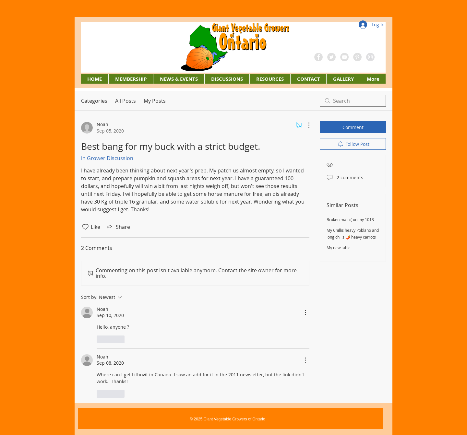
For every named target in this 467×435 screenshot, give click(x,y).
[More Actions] (305, 125)
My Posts (155, 100)
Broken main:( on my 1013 (350, 219)
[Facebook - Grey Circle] (318, 57)
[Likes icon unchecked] (85, 227)
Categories (94, 100)
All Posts (125, 100)
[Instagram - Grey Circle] (370, 57)
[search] (353, 101)
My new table (339, 247)
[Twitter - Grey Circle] (331, 57)
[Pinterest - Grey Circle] (357, 57)
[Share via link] (117, 227)
